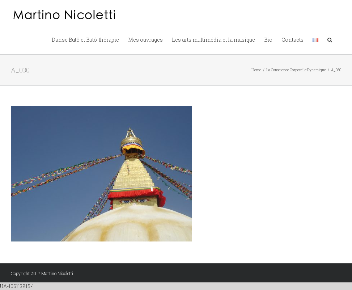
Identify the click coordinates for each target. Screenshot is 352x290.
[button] (329, 39)
